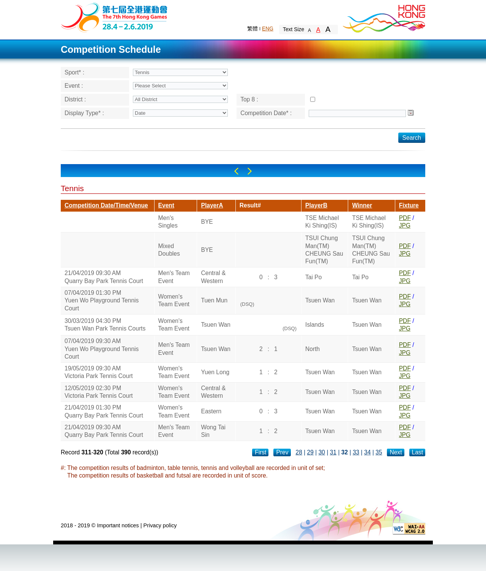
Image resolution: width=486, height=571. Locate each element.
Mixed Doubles (169, 250)
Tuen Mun (214, 300)
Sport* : (74, 72)
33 (356, 452)
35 (379, 452)
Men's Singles (168, 222)
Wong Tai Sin (213, 431)
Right (250, 171)
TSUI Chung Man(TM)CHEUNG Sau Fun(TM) (324, 249)
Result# (250, 205)
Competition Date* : (266, 113)
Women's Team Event (173, 300)
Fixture (409, 205)
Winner (362, 205)
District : (75, 99)
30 (322, 452)
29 (310, 452)
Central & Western (213, 277)
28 (299, 452)
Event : (74, 85)
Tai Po (313, 277)
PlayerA (212, 205)
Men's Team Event (174, 277)
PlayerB (316, 205)
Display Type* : (84, 113)
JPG (404, 225)
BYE (207, 221)
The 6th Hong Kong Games (114, 17)
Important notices (118, 525)
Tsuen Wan (320, 300)
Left (236, 171)
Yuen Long (215, 372)
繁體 (252, 28)
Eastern (211, 411)
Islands (314, 324)
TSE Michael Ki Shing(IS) (322, 222)
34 (367, 452)
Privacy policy (160, 525)
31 (333, 452)
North (312, 349)
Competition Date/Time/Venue (106, 205)
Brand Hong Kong (383, 17)
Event (166, 205)
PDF (405, 218)
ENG (267, 28)
